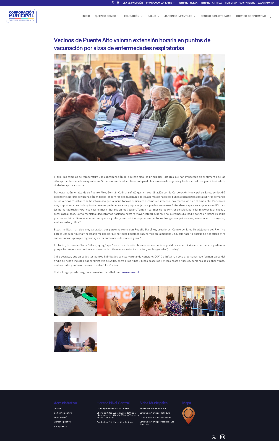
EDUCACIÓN (131, 16)
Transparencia (60, 426)
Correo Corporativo (62, 421)
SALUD (152, 16)
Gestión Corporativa (63, 412)
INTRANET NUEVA (188, 3)
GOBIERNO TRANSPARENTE (240, 3)
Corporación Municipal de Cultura (155, 412)
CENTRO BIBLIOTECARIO (216, 16)
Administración (61, 417)
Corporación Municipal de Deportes (155, 417)
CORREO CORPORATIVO (251, 16)
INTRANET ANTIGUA (211, 3)
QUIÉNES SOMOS (105, 16)
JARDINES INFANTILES (178, 16)
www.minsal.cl (130, 272)
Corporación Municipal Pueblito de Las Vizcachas (157, 422)
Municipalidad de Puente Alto (153, 408)
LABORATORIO (266, 3)
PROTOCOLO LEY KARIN (159, 3)
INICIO (86, 16)
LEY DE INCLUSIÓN (133, 3)
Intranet (57, 408)
